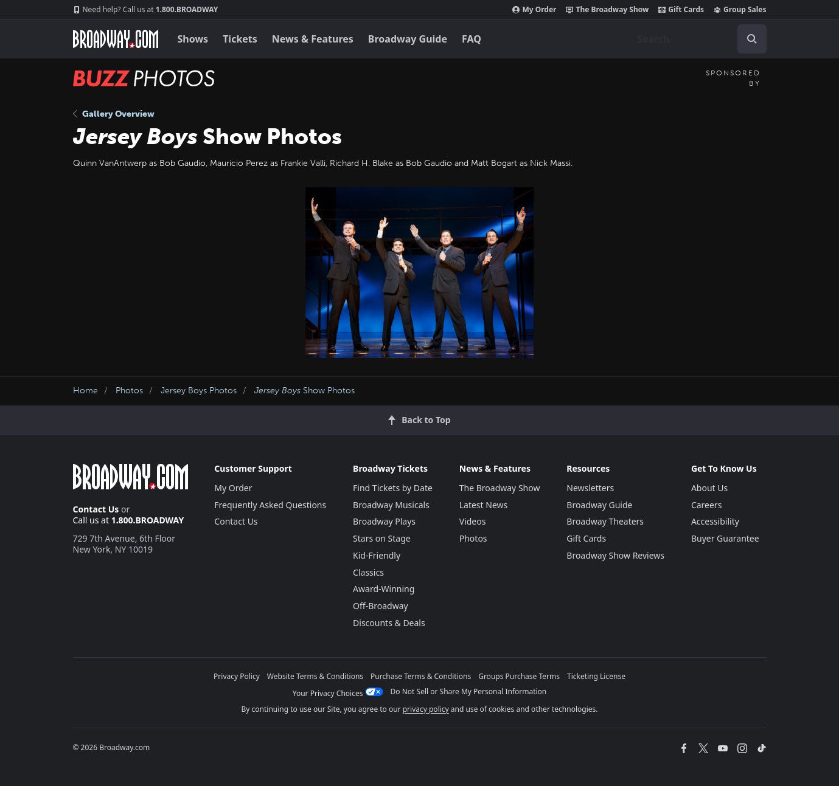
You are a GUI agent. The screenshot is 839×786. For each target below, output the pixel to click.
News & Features (312, 39)
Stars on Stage (382, 538)
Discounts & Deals (389, 623)
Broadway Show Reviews (615, 555)
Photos (129, 390)
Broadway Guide (407, 39)
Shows (193, 39)
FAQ (471, 39)
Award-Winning (383, 589)
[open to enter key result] (752, 38)
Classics (368, 572)
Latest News (483, 505)
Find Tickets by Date (393, 488)
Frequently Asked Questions (270, 505)
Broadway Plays (384, 521)
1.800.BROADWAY (145, 10)
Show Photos (304, 390)
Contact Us (96, 509)
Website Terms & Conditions (315, 676)
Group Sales (740, 10)
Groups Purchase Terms (519, 676)
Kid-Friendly (376, 555)
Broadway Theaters (605, 521)
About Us (709, 488)
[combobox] (697, 38)
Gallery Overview (114, 114)
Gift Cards (681, 10)
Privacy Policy (237, 676)
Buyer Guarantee (725, 538)
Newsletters (590, 488)
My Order (534, 10)
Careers (706, 505)
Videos (472, 521)
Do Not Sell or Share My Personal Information (469, 691)
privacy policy (426, 709)
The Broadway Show (607, 10)
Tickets (240, 39)
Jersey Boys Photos (199, 390)
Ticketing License (596, 676)
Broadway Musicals (391, 505)
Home (85, 390)
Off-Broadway (380, 606)
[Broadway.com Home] (115, 39)
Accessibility (715, 521)
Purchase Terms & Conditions (421, 676)
